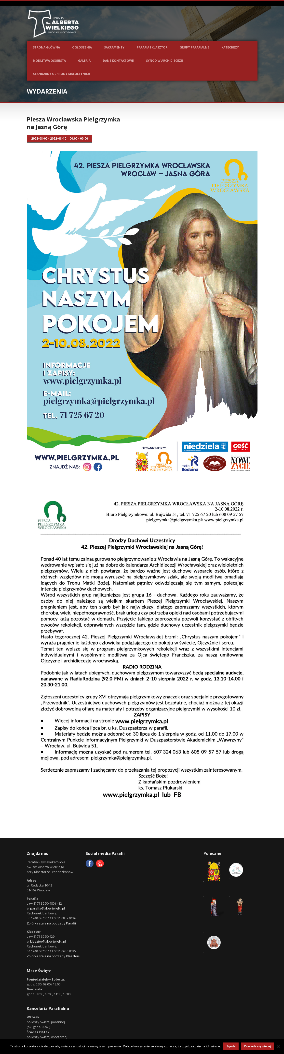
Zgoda (231, 1046)
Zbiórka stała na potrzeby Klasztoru (53, 956)
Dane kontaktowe (118, 61)
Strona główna (46, 47)
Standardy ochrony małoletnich (61, 74)
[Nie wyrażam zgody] (277, 1046)
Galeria (84, 61)
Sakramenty (114, 47)
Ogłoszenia (82, 47)
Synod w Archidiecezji (164, 61)
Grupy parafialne (194, 47)
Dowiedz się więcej (257, 1046)
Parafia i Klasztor (152, 47)
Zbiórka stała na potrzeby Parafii (51, 923)
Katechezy (230, 47)
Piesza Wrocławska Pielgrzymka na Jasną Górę (73, 123)
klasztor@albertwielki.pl (48, 941)
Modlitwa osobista (49, 61)
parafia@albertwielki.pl (47, 908)
